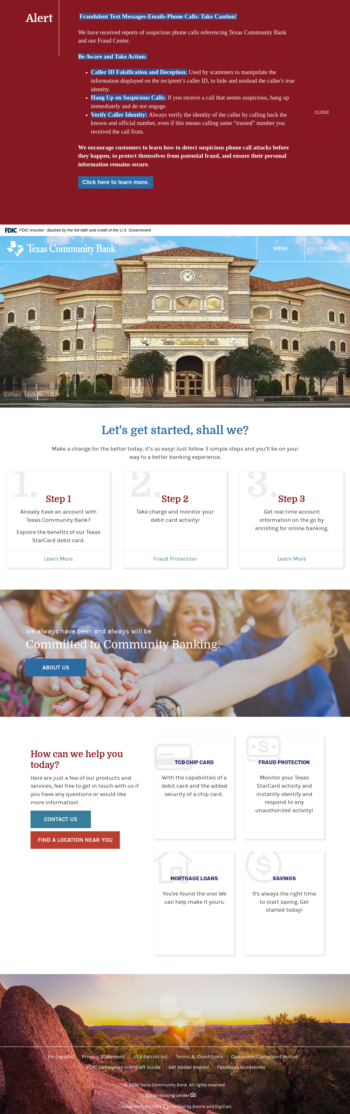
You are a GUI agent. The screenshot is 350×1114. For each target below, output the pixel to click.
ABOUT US (55, 667)
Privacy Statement (103, 1057)
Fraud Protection (175, 559)
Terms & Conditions (199, 1057)
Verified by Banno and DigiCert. (201, 1106)
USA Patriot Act (150, 1057)
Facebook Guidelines (241, 1067)
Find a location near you (75, 840)
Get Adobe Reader (188, 1067)
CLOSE (322, 112)
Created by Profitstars (139, 1106)
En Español (61, 1057)
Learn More (58, 559)
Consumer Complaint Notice (264, 1057)
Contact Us (60, 819)
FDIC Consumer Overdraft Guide (124, 1067)
